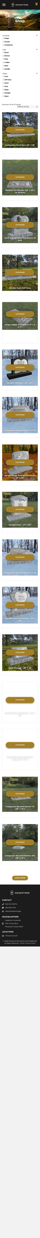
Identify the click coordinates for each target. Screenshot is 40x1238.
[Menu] (4, 5)
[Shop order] (27, 107)
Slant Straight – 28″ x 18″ (19, 668)
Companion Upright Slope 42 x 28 (20, 430)
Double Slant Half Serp (20, 288)
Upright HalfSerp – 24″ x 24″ (20, 383)
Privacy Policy (31, 943)
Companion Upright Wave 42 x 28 (20, 573)
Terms (22, 943)
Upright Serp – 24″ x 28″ (20, 525)
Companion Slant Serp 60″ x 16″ (20, 145)
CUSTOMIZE (20, 129)
